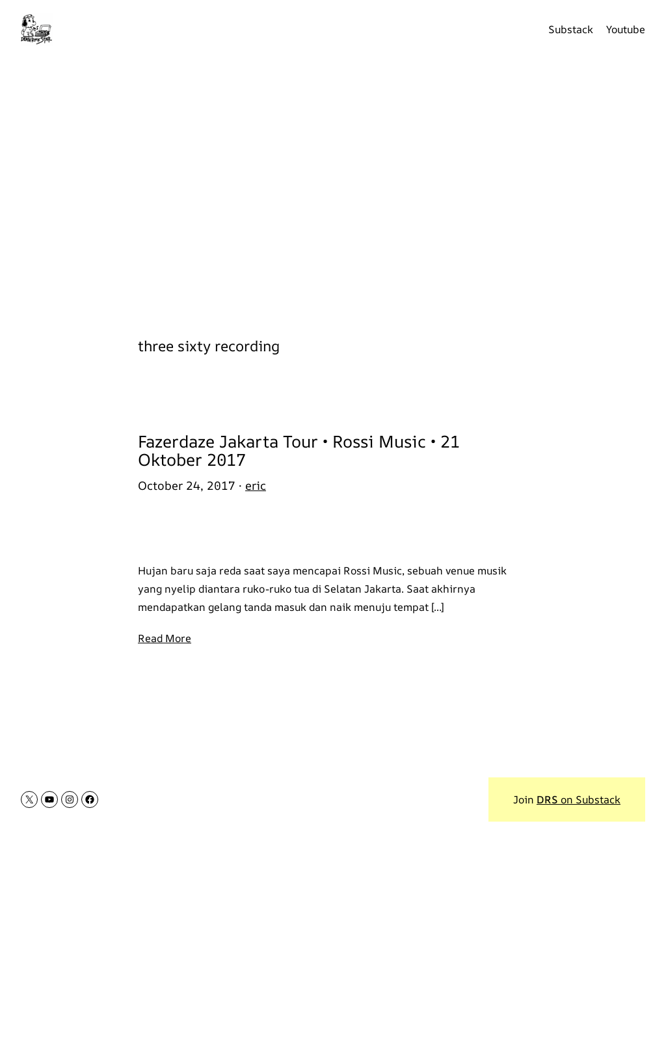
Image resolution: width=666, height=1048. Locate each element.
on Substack (578, 799)
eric (255, 485)
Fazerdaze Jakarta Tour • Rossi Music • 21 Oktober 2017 (299, 451)
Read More (164, 638)
